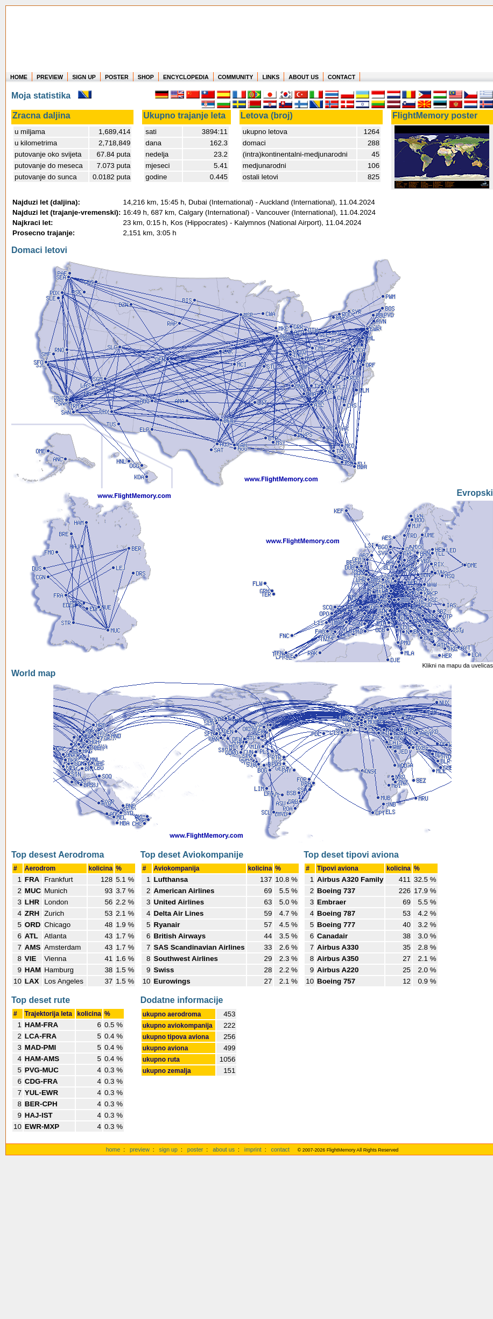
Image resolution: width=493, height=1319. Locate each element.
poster (195, 1149)
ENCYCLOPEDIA (186, 77)
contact (280, 1149)
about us (224, 1149)
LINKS (270, 77)
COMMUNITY (235, 77)
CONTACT (341, 77)
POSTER (117, 77)
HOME (18, 77)
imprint (253, 1149)
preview (140, 1149)
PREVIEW (50, 77)
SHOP (146, 77)
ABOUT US (303, 77)
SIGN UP (84, 77)
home (113, 1149)
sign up (168, 1149)
